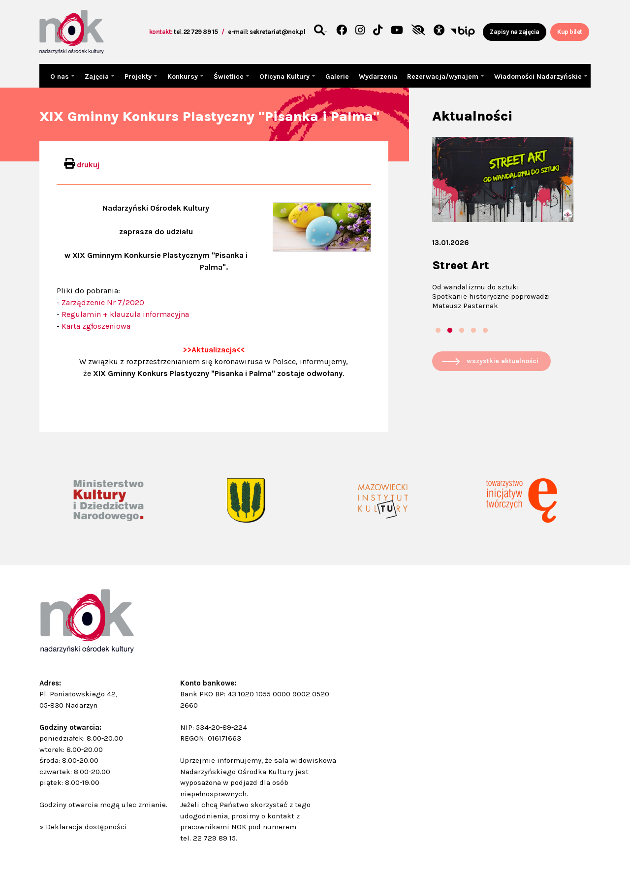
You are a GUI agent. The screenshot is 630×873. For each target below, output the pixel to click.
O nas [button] (60, 76)
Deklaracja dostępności (86, 826)
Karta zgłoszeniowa (96, 326)
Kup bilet (569, 31)
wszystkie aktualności (502, 361)
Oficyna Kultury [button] (285, 76)
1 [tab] (438, 331)
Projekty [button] (139, 76)
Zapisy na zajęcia (514, 31)
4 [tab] (473, 331)
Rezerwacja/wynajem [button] (443, 76)
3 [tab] (462, 331)
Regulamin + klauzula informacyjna (125, 314)
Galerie (337, 76)
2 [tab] (450, 331)
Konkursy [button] (183, 76)
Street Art (460, 265)
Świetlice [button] (230, 76)
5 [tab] (485, 331)
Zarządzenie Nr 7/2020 (103, 302)
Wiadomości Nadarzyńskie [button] (539, 76)
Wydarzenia (378, 76)
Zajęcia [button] (98, 76)
